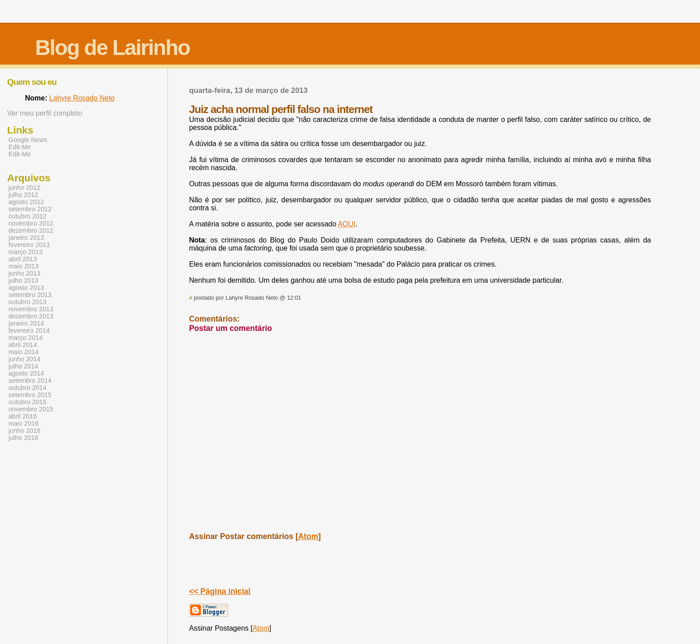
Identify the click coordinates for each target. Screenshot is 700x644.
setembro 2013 (29, 294)
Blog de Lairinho (112, 47)
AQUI (346, 224)
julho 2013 (23, 280)
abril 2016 (22, 416)
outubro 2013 (27, 301)
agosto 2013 (26, 287)
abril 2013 (22, 259)
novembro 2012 (30, 223)
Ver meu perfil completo (44, 113)
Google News (27, 139)
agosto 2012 (26, 201)
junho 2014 (24, 359)
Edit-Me (19, 147)
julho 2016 (23, 437)
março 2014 (25, 337)
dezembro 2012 (30, 230)
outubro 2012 (27, 216)
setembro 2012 (29, 209)
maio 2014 (23, 351)
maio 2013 (23, 266)
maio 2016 (23, 423)
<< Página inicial (219, 591)
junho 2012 (24, 187)
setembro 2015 (29, 394)
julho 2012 (23, 194)
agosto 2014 (26, 373)
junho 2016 (24, 430)
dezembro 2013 (30, 316)
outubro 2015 (27, 402)
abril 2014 (22, 344)
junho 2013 (24, 273)
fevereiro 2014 (29, 330)
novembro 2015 (30, 409)
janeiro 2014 (26, 323)
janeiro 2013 (26, 237)
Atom (308, 536)
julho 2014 (23, 366)
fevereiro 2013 (29, 244)
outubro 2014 (27, 387)
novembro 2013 (30, 309)
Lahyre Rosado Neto (82, 98)
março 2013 (25, 251)
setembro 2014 (29, 380)
